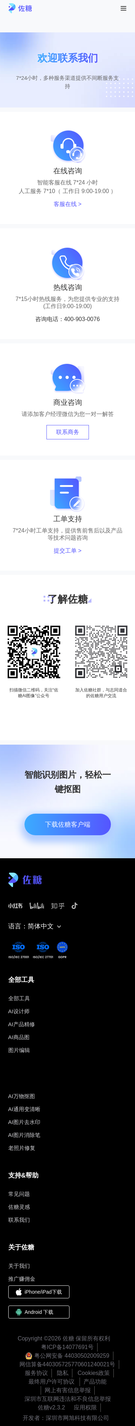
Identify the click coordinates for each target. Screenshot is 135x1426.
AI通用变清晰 (24, 1109)
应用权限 (85, 1407)
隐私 (62, 1373)
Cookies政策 (94, 1373)
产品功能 (95, 1382)
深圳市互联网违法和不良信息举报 (67, 1399)
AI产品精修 (21, 1024)
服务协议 (36, 1373)
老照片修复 (21, 1148)
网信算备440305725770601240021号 (67, 1364)
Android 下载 (35, 1312)
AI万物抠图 (21, 1096)
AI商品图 (19, 1037)
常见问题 (19, 1194)
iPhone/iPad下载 (39, 1291)
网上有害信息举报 (68, 1390)
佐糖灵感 (19, 1207)
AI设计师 (19, 1011)
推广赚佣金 (21, 1279)
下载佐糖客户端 (67, 824)
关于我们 (19, 1266)
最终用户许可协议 (51, 1382)
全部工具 (19, 998)
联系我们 (19, 1220)
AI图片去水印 (24, 1122)
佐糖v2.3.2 (51, 1407)
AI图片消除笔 (24, 1135)
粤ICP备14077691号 (67, 1347)
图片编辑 (19, 1050)
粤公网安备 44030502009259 (67, 1355)
